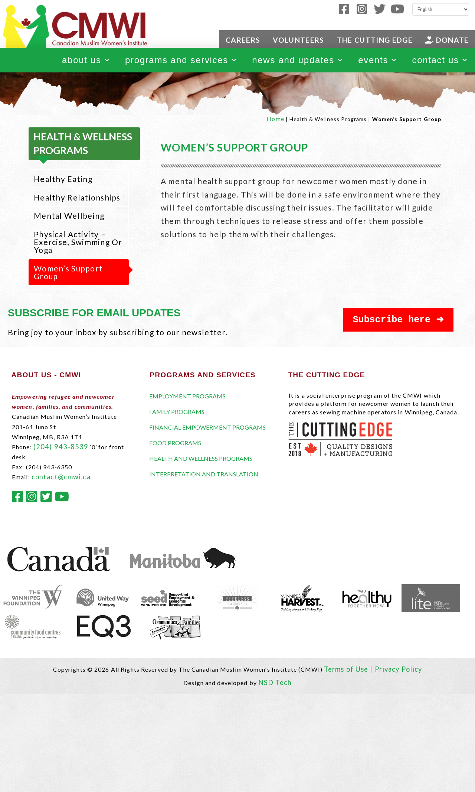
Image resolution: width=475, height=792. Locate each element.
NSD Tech (275, 682)
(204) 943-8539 (61, 447)
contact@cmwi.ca (61, 477)
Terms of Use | (349, 669)
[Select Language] (440, 9)
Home (275, 118)
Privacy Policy (398, 669)
